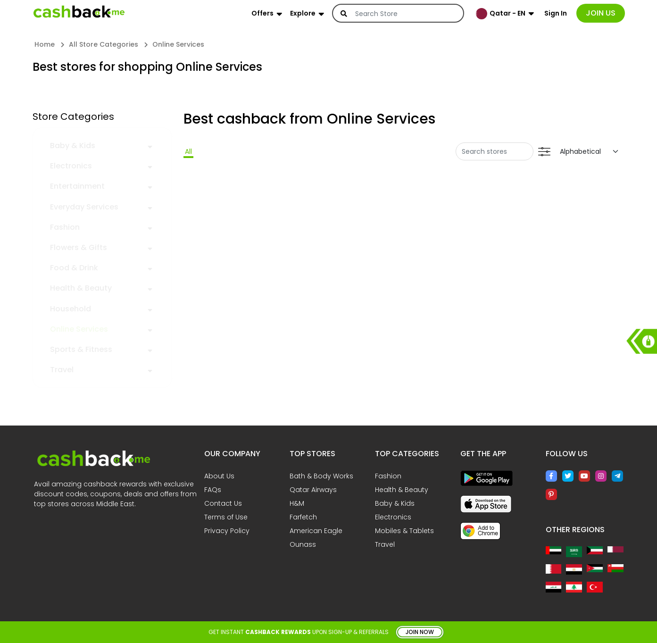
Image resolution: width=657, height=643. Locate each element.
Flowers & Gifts (78, 247)
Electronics (71, 165)
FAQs (212, 489)
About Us (219, 476)
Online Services (79, 329)
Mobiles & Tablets (404, 530)
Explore (303, 13)
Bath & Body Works (321, 476)
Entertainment (77, 186)
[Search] (404, 14)
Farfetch (303, 517)
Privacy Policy (226, 530)
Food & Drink (74, 267)
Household (70, 308)
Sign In (555, 13)
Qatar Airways (313, 489)
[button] (150, 145)
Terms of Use (226, 517)
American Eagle (316, 530)
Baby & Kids (72, 145)
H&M (297, 503)
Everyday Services (84, 206)
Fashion (65, 227)
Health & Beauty (81, 288)
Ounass (303, 544)
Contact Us (223, 503)
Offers (262, 13)
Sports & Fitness (81, 349)
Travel (62, 369)
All (188, 151)
